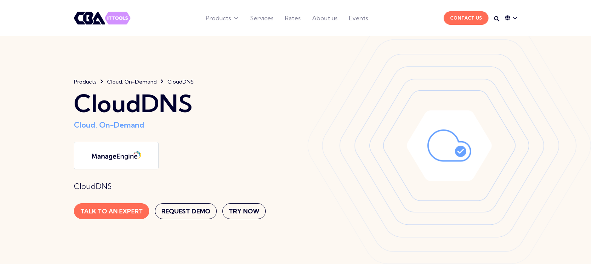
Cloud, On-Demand (132, 81)
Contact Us (466, 18)
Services (262, 18)
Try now (244, 211)
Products (218, 18)
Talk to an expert (111, 211)
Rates (293, 18)
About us (325, 18)
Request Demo (185, 211)
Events (358, 18)
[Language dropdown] (511, 18)
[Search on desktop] (496, 18)
